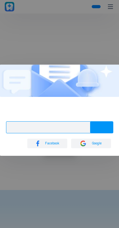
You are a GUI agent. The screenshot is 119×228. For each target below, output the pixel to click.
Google (91, 143)
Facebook (47, 143)
